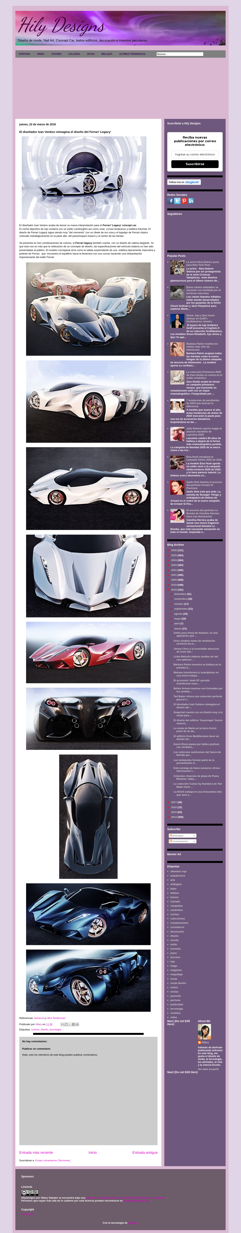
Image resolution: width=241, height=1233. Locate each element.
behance (39, 1018)
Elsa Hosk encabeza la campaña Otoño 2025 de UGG (204, 458)
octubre (179, 603)
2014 (174, 817)
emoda (174, 940)
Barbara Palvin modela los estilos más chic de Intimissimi (202, 346)
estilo (173, 944)
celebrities (176, 910)
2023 (174, 565)
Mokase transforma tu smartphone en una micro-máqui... (196, 674)
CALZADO (74, 54)
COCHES (56, 54)
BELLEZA (107, 54)
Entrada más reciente (36, 1153)
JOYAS (91, 54)
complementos (179, 922)
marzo (178, 628)
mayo (178, 618)
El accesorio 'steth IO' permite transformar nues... (191, 682)
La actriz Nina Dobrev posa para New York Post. (202, 264)
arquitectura (177, 875)
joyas (173, 953)
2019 (174, 584)
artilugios (176, 884)
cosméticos (177, 927)
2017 (174, 802)
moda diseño (178, 983)
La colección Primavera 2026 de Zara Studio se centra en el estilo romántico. (204, 374)
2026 (174, 550)
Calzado (175, 901)
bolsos (174, 897)
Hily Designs (61, 24)
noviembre (181, 598)
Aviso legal (27, 1213)
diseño (44, 1029)
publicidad (176, 1004)
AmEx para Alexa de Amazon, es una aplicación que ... (195, 634)
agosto (178, 613)
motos (174, 987)
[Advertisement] (120, 87)
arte (172, 879)
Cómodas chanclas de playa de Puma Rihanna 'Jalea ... (196, 778)
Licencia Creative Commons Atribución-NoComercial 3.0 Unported (126, 1197)
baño (173, 888)
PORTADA (24, 54)
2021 (174, 574)
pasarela (175, 995)
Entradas (176, 835)
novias (174, 991)
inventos (175, 948)
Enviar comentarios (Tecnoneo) (52, 1160)
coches (35, 1029)
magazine (176, 970)
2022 (174, 570)
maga (173, 965)
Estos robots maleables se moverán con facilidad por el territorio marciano (203, 290)
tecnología (55, 1029)
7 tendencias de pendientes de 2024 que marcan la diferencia (202, 403)
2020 (174, 579)
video (173, 1017)
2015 (174, 812)
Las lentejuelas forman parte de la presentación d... (193, 762)
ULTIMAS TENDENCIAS (132, 54)
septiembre (181, 608)
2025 (174, 555)
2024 (174, 560)
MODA (40, 54)
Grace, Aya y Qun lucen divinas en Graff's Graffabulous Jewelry (200, 318)
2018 (174, 589)
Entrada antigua (145, 1153)
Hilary (205, 1042)
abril (177, 623)
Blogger (132, 1222)
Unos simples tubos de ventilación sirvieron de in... (194, 642)
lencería (175, 957)
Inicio (93, 1153)
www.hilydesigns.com (136, 1200)
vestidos (175, 1013)
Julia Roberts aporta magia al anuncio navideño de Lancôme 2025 (204, 431)
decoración (177, 931)
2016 (174, 807)
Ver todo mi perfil (208, 1069)
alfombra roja (178, 871)
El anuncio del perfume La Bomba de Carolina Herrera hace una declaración (202, 513)
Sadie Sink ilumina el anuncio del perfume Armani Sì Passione (204, 485)
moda (173, 978)
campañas (176, 905)
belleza (174, 892)
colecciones (177, 918)
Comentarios (179, 841)
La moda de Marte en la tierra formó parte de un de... (194, 730)
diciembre (180, 594)
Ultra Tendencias (56, 1018)
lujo (172, 961)
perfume (175, 1000)
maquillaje (176, 974)
